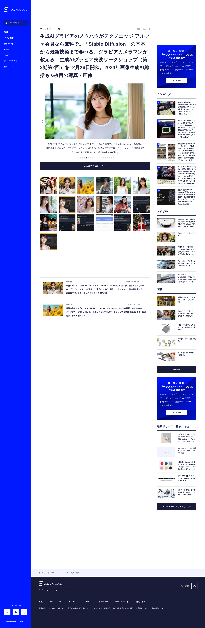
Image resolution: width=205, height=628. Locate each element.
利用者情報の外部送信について (79, 608)
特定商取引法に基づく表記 (123, 608)
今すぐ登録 (177, 81)
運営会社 (42, 608)
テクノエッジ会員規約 (102, 608)
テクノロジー (10, 38)
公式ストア (9, 67)
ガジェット (9, 44)
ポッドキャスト (11, 61)
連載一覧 (177, 369)
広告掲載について (142, 608)
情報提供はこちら (158, 608)
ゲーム (7, 49)
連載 (6, 32)
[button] (42, 121)
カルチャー (9, 55)
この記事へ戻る (95, 166)
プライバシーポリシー (56, 608)
